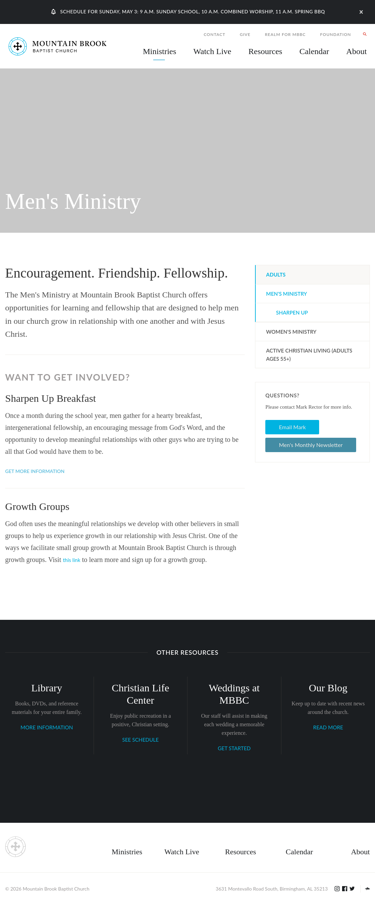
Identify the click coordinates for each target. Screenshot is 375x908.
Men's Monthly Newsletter (311, 445)
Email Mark (292, 427)
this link (71, 560)
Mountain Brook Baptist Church (56, 889)
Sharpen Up (292, 312)
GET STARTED (234, 748)
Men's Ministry (286, 294)
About (360, 851)
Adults (276, 274)
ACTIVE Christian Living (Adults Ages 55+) (309, 354)
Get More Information (34, 471)
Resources (240, 851)
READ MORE (328, 727)
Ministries (127, 851)
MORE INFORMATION (47, 727)
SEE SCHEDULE (140, 740)
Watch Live (212, 51)
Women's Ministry (291, 332)
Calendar (299, 851)
